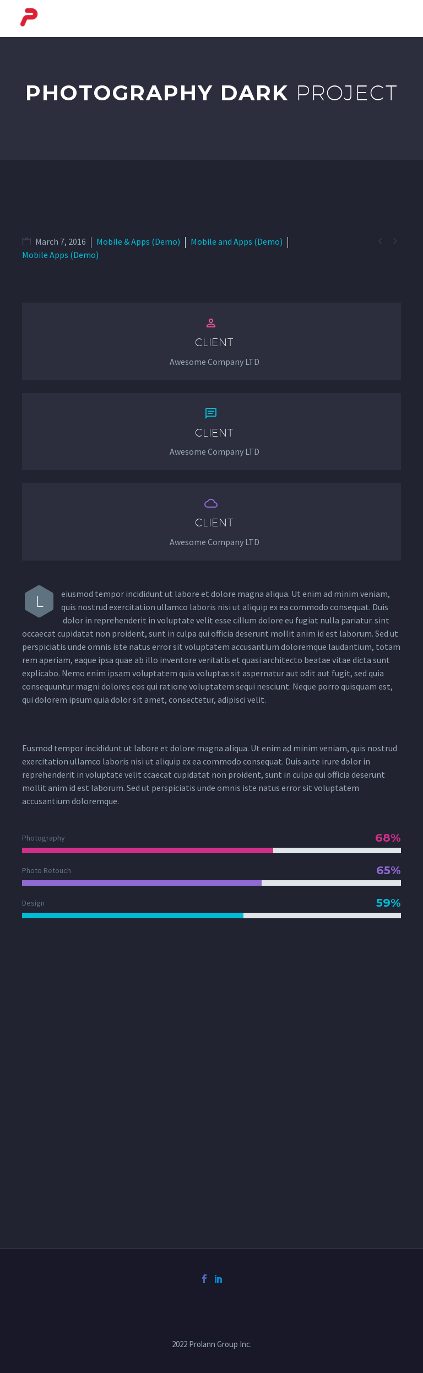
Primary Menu (393, 19)
